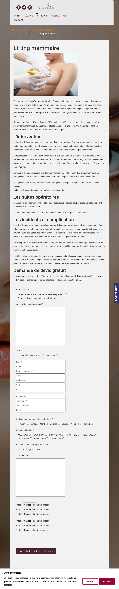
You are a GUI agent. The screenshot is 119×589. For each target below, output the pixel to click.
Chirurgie (42, 16)
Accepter (107, 581)
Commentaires (22, 455)
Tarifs (17, 16)
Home (13, 29)
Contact (18, 20)
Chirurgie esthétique (40, 29)
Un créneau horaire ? (25, 430)
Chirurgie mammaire (21, 33)
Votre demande (22, 289)
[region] (59, 578)
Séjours (29, 16)
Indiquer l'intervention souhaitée (30, 304)
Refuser (90, 581)
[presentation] (37, 542)
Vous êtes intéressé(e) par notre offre (32, 444)
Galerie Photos (59, 16)
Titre (18, 350)
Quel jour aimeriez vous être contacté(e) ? (34, 419)
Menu (22, 29)
